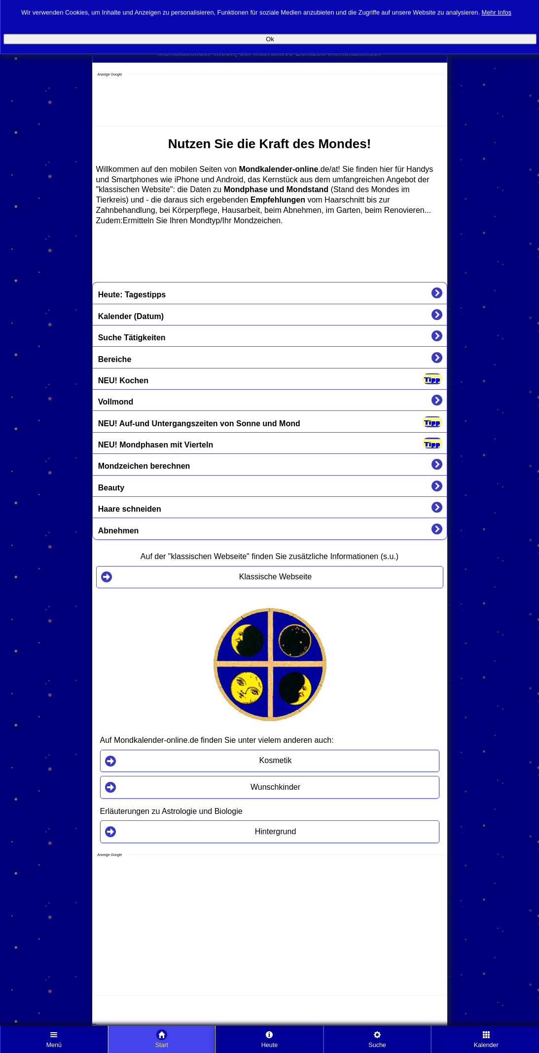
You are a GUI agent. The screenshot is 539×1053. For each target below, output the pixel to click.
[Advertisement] (172, 101)
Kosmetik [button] (275, 760)
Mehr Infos (496, 8)
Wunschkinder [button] (275, 787)
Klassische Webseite (275, 576)
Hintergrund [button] (275, 831)
